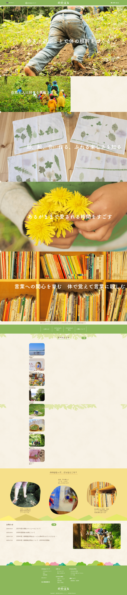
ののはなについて (47, 571)
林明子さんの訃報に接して (35, 372)
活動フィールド (61, 578)
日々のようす (60, 571)
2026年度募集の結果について (25, 532)
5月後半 (31, 418)
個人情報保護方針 (45, 582)
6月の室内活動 (32, 388)
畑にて (30, 464)
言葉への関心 (60, 582)
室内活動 (59, 580)
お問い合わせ (116, 2)
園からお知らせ (61, 573)
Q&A (44, 573)
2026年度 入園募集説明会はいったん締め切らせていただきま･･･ (36, 536)
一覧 (84, 338)
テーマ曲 (73, 575)
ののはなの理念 (74, 571)
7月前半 (31, 357)
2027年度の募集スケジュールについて (28, 528)
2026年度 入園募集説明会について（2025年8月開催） (33, 540)
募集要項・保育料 (75, 580)
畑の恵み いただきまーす (35, 433)
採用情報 (45, 575)
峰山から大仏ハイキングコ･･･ (35, 448)
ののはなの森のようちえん (77, 573)
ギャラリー (11, 2)
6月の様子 (31, 403)
